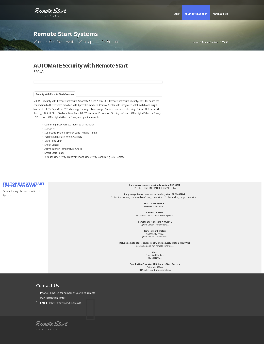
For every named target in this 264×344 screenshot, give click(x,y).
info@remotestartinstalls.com (65, 302)
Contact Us (220, 14)
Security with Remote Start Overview (55, 94)
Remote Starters (196, 14)
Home (176, 14)
